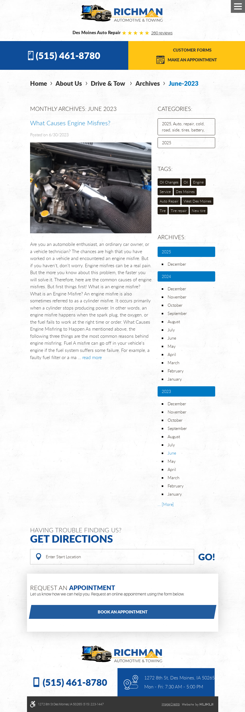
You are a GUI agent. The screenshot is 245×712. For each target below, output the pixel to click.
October (175, 305)
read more (92, 357)
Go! (206, 556)
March (173, 362)
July (171, 330)
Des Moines (185, 191)
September (177, 313)
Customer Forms (192, 50)
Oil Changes (169, 182)
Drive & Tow (109, 83)
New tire (198, 210)
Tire (163, 210)
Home (38, 83)
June (172, 338)
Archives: (172, 237)
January (175, 379)
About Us (69, 83)
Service (165, 191)
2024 (166, 276)
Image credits (171, 704)
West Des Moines (197, 201)
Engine (198, 182)
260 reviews (162, 33)
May (172, 346)
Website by (197, 704)
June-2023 (183, 83)
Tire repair (179, 210)
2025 (166, 143)
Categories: (175, 108)
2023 (166, 391)
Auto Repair (169, 201)
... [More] (166, 504)
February (176, 371)
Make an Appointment (192, 60)
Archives (147, 83)
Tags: (165, 168)
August (174, 321)
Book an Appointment (123, 612)
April (172, 354)
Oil (186, 182)
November (177, 297)
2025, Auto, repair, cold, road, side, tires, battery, (183, 127)
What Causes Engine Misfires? (70, 123)
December (177, 264)
